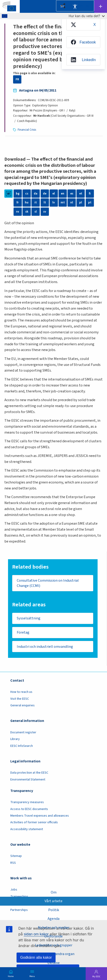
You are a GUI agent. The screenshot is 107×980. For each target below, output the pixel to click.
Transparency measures (27, 802)
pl (80, 202)
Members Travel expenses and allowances (39, 816)
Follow (100, 6)
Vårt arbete (54, 901)
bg (18, 194)
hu (26, 202)
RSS (13, 863)
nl (71, 202)
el (53, 194)
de (45, 194)
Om (53, 892)
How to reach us (21, 692)
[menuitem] (83, 25)
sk (26, 212)
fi (90, 194)
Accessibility (74, 6)
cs (26, 194)
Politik (53, 909)
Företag (23, 632)
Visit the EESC (19, 699)
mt (63, 202)
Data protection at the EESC (29, 773)
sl (35, 212)
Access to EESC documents (29, 809)
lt (45, 202)
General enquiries (22, 706)
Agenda (53, 918)
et (80, 194)
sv (44, 212)
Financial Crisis (27, 130)
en (63, 194)
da (35, 194)
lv (53, 202)
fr (18, 202)
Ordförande (53, 936)
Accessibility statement (26, 829)
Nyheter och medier (53, 927)
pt (89, 202)
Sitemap (16, 856)
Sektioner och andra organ (53, 953)
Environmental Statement (27, 780)
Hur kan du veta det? (87, 16)
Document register (23, 733)
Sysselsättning (28, 618)
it (35, 202)
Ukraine (53, 962)
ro (17, 212)
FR (17, 79)
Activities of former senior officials (34, 823)
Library (15, 739)
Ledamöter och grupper (53, 945)
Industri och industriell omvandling (45, 646)
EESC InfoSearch (21, 746)
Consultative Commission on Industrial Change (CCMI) (48, 583)
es (71, 194)
